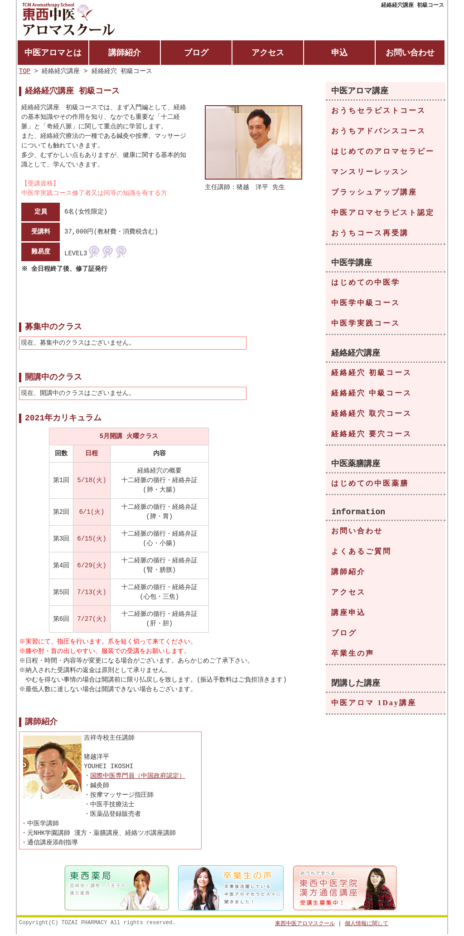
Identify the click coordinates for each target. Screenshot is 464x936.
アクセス (267, 52)
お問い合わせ (410, 52)
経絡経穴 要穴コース (371, 436)
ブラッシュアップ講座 (374, 194)
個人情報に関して (366, 925)
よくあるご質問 (361, 556)
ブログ (196, 52)
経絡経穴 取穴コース (371, 416)
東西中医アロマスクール (305, 925)
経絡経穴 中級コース (371, 396)
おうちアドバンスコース (378, 132)
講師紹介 (124, 52)
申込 (339, 52)
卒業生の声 (352, 658)
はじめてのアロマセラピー (383, 153)
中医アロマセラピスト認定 (383, 214)
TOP (24, 72)
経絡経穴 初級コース (371, 375)
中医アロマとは (53, 52)
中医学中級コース (365, 305)
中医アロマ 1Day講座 (373, 708)
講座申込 (348, 617)
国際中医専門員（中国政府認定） (137, 777)
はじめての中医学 (365, 284)
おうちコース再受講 (370, 235)
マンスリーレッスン (370, 173)
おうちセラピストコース (378, 112)
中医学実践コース (365, 325)
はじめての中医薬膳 (370, 486)
